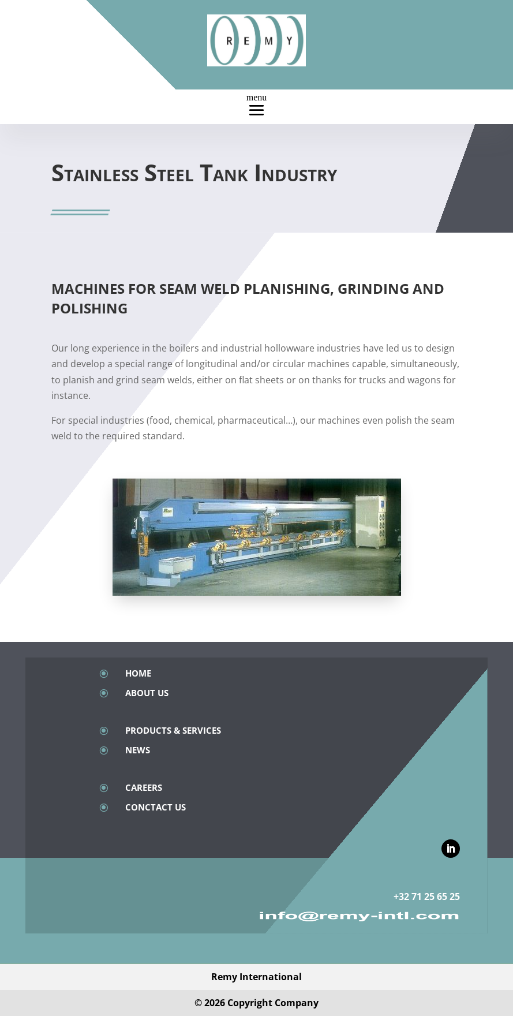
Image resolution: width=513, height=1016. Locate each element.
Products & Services (173, 730)
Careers (143, 787)
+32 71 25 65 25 (427, 896)
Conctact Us (155, 807)
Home (138, 673)
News (137, 750)
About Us (146, 692)
